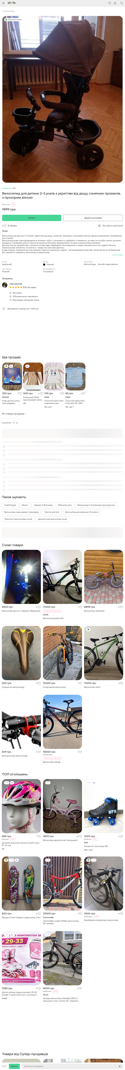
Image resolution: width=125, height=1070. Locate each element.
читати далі (117, 255)
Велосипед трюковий (94, 570)
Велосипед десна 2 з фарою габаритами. (21, 570)
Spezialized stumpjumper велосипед (101, 879)
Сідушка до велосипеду (13, 646)
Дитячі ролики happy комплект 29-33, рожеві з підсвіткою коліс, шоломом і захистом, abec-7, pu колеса (19, 952)
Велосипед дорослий (53, 577)
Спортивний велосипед (54, 646)
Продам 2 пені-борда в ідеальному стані (21, 876)
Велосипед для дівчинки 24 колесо (82, 471)
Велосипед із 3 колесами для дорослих (96, 464)
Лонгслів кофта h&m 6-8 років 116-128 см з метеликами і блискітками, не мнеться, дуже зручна (75, 361)
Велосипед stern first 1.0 (13, 1044)
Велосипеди (9, 11)
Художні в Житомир (43, 464)
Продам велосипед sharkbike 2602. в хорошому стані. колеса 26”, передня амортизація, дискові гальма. (60, 958)
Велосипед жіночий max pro (97, 1038)
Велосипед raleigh (51, 721)
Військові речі (65, 464)
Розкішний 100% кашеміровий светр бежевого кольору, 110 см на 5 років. (32, 357)
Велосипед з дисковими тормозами (21, 471)
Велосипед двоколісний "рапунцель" (60, 799)
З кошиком (48, 271)
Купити (31, 218)
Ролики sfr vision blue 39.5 (96, 805)
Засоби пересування (108, 264)
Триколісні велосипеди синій (18, 478)
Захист (25, 464)
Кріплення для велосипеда (14, 715)
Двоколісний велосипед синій (52, 478)
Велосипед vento (92, 646)
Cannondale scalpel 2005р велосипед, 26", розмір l (61, 881)
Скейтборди (10, 464)
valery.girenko (15, 284)
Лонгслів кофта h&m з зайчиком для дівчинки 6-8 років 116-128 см (54, 361)
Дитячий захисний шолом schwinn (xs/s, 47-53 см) (21, 803)
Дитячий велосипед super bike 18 (59, 1038)
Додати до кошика (93, 218)
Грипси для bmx (51, 471)
